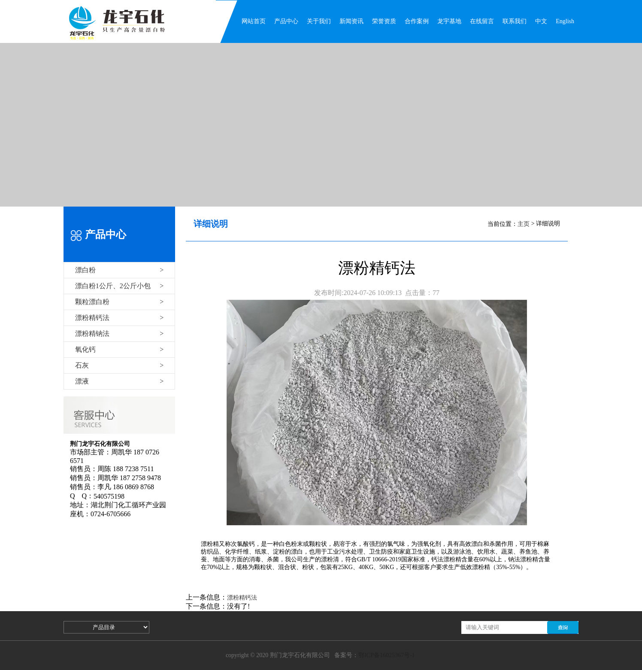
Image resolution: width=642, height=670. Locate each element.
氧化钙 (119, 349)
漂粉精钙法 (119, 317)
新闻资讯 (351, 21)
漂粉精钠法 (119, 333)
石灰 (119, 365)
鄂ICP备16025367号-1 (386, 655)
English (565, 21)
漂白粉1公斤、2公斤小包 (119, 285)
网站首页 (254, 21)
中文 (541, 21)
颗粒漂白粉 (119, 301)
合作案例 (417, 21)
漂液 (119, 381)
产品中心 (286, 21)
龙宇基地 (449, 21)
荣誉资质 (384, 21)
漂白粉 (119, 269)
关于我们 (319, 21)
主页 (524, 224)
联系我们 (515, 21)
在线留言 (482, 21)
